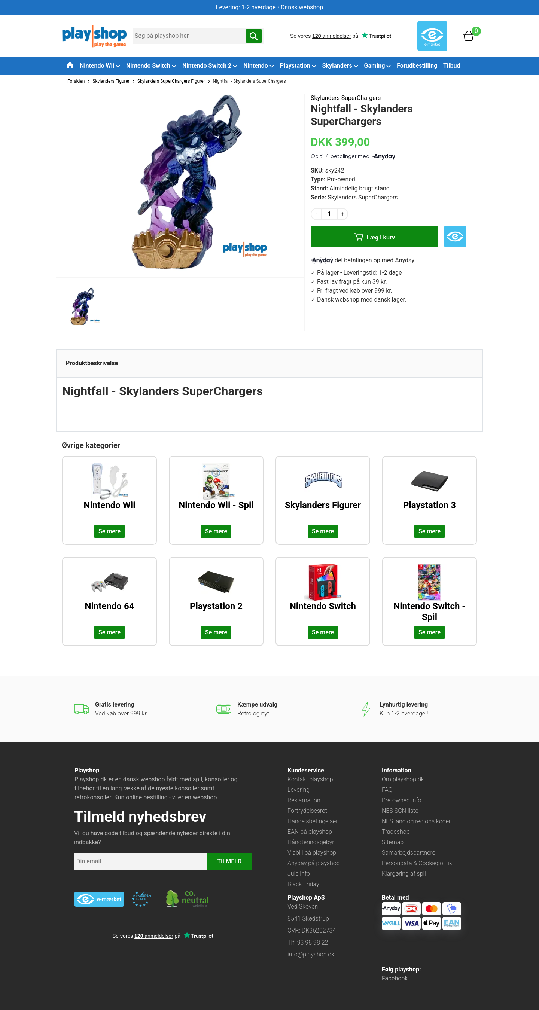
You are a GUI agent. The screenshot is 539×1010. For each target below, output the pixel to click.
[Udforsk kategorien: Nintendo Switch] (322, 593)
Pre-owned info (401, 800)
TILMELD (229, 861)
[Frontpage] (94, 35)
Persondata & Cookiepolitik (417, 863)
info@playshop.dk (310, 954)
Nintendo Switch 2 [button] (209, 65)
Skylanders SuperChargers (346, 97)
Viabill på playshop (311, 852)
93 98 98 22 (312, 942)
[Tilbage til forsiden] (70, 65)
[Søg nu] (254, 36)
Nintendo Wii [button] (100, 65)
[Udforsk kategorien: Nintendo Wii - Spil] (216, 492)
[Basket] (468, 35)
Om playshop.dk (403, 779)
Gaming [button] (377, 65)
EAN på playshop (309, 831)
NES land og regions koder (416, 821)
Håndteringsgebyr (310, 842)
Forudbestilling (417, 65)
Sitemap (393, 842)
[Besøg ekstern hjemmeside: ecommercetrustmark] (141, 899)
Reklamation (303, 800)
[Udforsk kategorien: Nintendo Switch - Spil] (429, 593)
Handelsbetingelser (312, 821)
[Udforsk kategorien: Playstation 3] (429, 492)
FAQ (387, 789)
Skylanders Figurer (111, 81)
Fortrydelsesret (307, 810)
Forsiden (76, 81)
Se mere (109, 531)
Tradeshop (396, 831)
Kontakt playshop (310, 779)
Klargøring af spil (404, 873)
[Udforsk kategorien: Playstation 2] (216, 593)
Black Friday (303, 884)
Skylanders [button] (340, 65)
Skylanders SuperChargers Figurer (171, 81)
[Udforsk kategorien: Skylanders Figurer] (322, 492)
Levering (298, 789)
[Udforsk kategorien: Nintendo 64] (109, 593)
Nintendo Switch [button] (151, 65)
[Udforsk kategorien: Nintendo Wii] (109, 492)
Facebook (395, 978)
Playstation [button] (298, 65)
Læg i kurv (374, 238)
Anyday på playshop (313, 863)
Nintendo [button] (258, 65)
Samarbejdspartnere (408, 852)
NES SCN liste (400, 810)
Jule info (298, 873)
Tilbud (451, 65)
